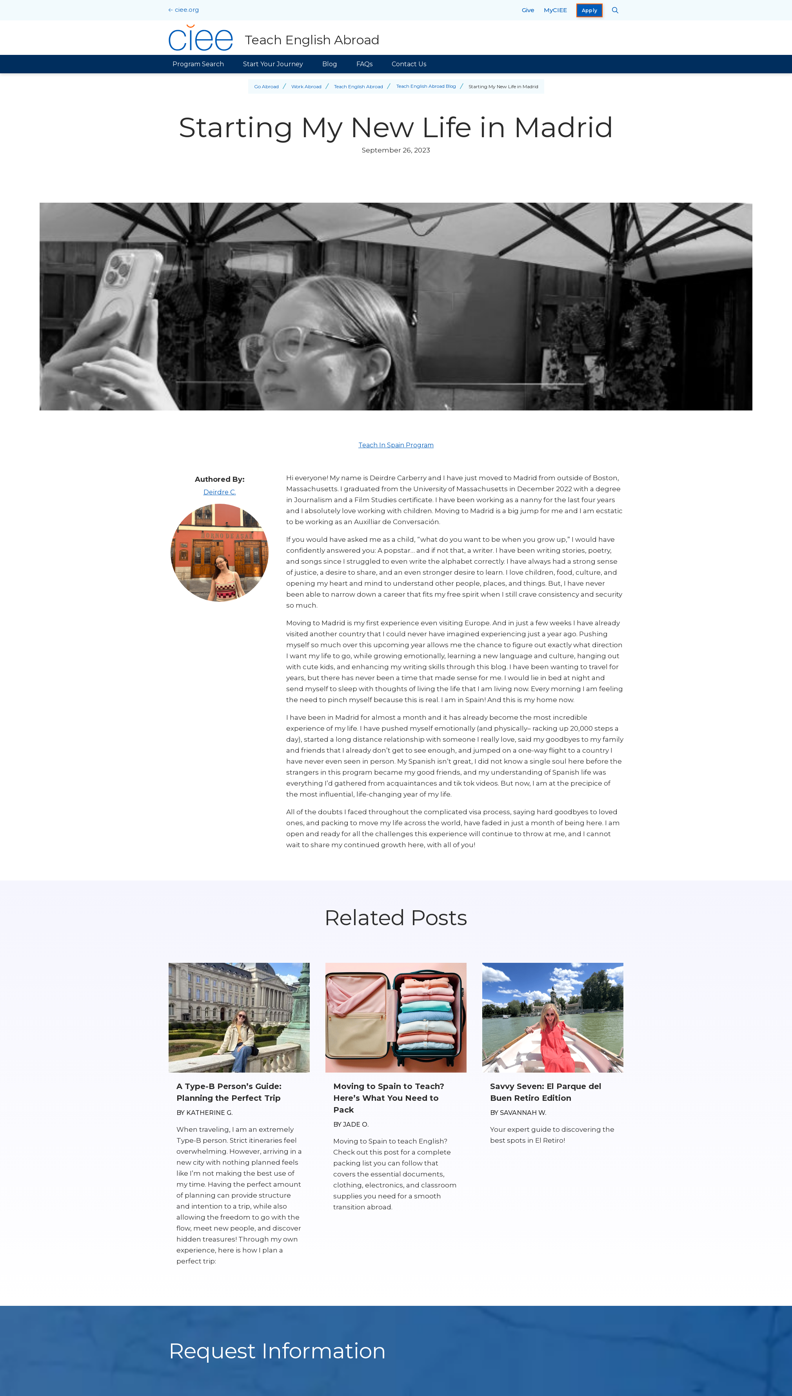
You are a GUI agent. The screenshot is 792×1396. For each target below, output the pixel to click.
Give (528, 10)
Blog (329, 64)
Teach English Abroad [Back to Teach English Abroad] (357, 86)
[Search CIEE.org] (615, 10)
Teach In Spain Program (396, 445)
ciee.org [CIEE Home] (187, 9)
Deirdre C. (219, 492)
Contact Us (409, 64)
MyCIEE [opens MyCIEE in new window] (555, 10)
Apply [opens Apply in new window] (590, 10)
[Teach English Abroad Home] (274, 37)
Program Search (198, 64)
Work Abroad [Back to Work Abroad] (306, 86)
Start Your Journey (273, 64)
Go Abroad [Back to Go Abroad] (265, 86)
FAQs (364, 64)
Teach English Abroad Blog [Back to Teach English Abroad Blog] (426, 86)
